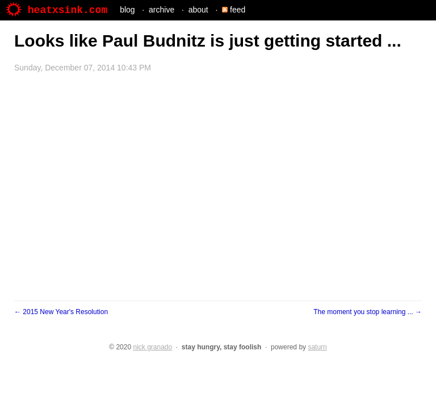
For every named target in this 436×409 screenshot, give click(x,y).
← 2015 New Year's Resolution (61, 312)
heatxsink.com (56, 10)
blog (127, 9)
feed (233, 9)
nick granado (152, 347)
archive (161, 9)
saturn (317, 347)
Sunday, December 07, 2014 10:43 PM (82, 67)
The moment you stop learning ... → (367, 312)
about (198, 9)
